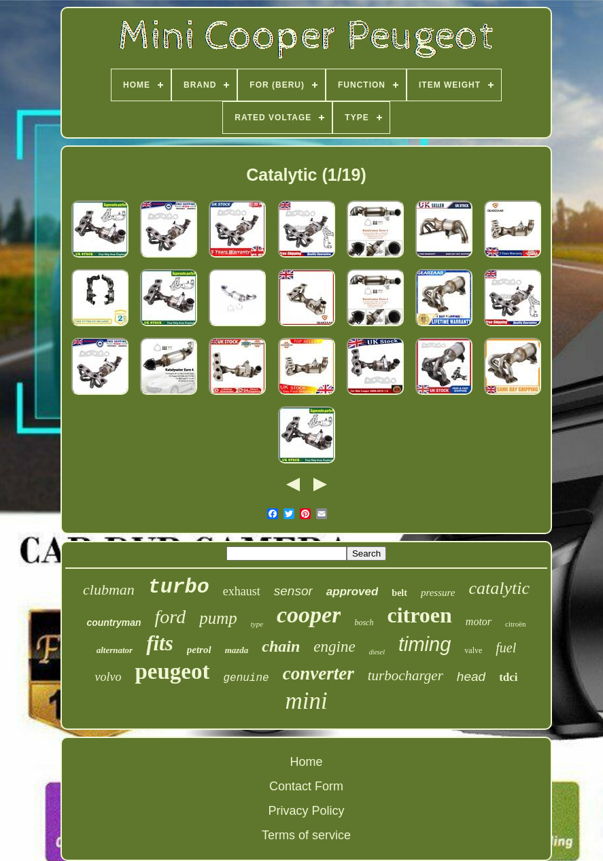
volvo (107, 677)
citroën (515, 624)
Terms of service (306, 835)
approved (352, 591)
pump (218, 618)
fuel (506, 647)
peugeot (172, 671)
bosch (363, 622)
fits (159, 643)
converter (318, 673)
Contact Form (306, 786)
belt (399, 593)
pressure (438, 592)
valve (473, 650)
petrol (199, 649)
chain (281, 646)
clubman (109, 589)
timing (424, 644)
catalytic (499, 588)
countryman (113, 622)
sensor (293, 591)
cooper (309, 614)
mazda (237, 650)
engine (334, 646)
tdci (508, 677)
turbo (178, 587)
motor (479, 621)
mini (306, 701)
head (471, 676)
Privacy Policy (306, 811)
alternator (115, 650)
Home (306, 762)
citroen (419, 615)
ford (170, 616)
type (257, 624)
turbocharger (405, 675)
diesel (377, 652)
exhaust (241, 591)
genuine (246, 678)
